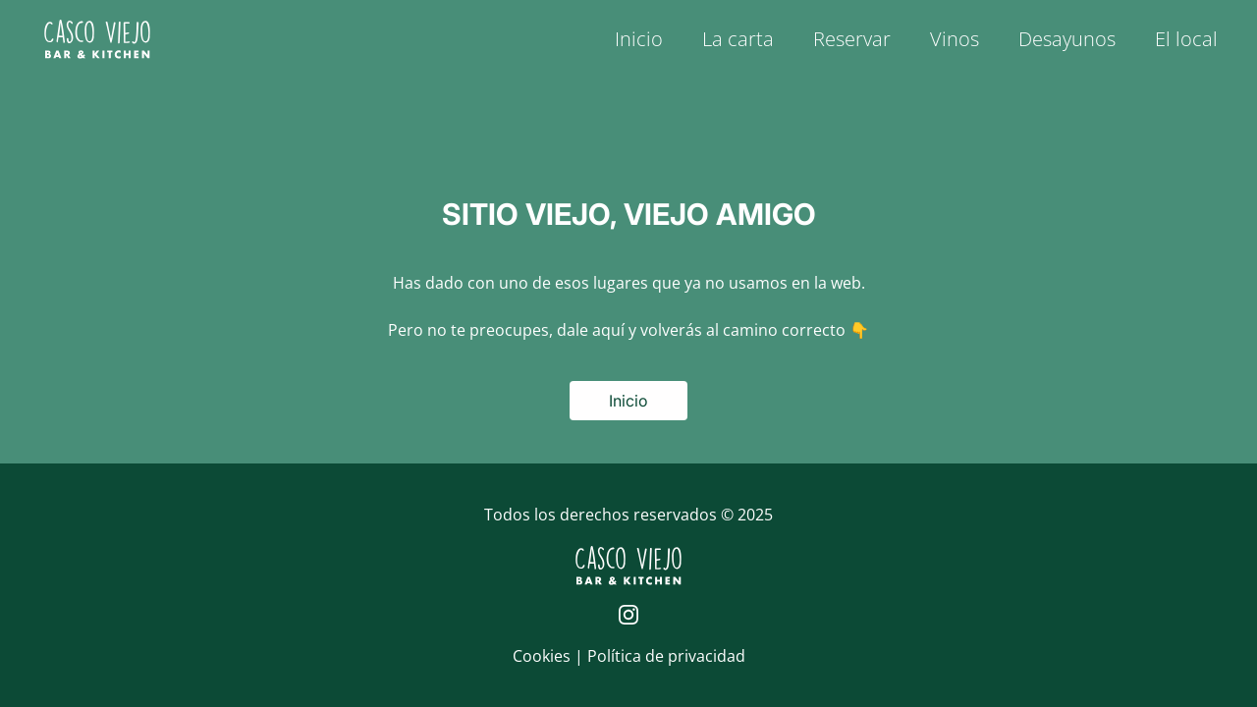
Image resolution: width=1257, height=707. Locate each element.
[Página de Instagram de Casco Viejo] (628, 615)
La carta (738, 39)
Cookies (543, 656)
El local (1186, 39)
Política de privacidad (666, 656)
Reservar (852, 39)
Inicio (639, 39)
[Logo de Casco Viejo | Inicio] (97, 39)
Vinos (954, 39)
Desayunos (1067, 39)
